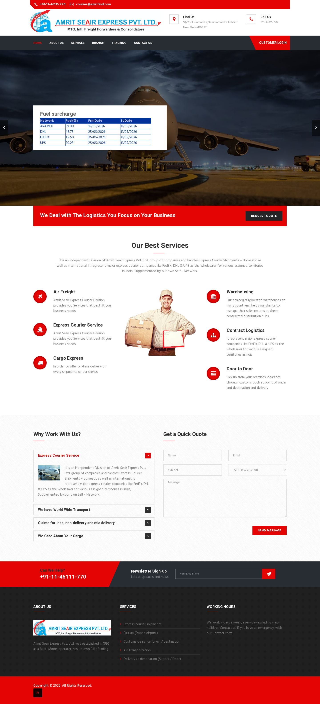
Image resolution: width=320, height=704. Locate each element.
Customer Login (273, 42)
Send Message (269, 530)
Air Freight (64, 292)
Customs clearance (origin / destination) (153, 641)
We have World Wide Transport (64, 510)
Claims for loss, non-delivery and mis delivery (76, 523)
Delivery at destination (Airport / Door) (152, 659)
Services (77, 42)
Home (37, 42)
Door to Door (240, 368)
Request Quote (264, 216)
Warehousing (240, 292)
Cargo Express (68, 358)
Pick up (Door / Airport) (141, 633)
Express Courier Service (78, 325)
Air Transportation (137, 650)
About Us (56, 42)
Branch (98, 42)
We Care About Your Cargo (60, 536)
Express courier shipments (143, 624)
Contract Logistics (246, 330)
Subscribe (268, 574)
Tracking (119, 42)
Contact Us (143, 42)
